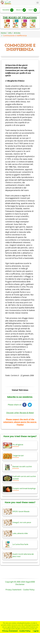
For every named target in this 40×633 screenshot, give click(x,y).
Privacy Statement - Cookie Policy (16, 631)
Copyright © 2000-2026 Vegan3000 (20, 582)
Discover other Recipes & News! (20, 412)
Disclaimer (20, 584)
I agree (36, 631)
